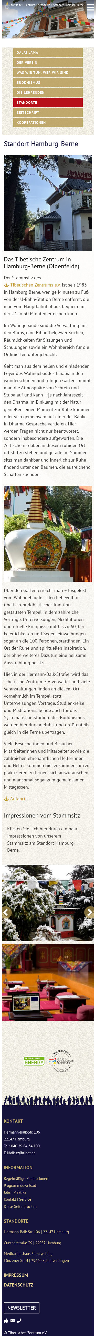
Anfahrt (17, 799)
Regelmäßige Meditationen (26, 1178)
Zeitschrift (28, 112)
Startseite (16, 5)
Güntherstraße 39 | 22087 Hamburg (32, 1242)
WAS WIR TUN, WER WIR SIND (43, 72)
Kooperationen (31, 122)
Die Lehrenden (31, 92)
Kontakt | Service (17, 1199)
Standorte (44, 5)
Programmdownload (20, 1185)
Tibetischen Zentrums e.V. (35, 285)
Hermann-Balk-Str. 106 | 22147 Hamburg (36, 1231)
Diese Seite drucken (20, 1206)
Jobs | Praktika (15, 1192)
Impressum (16, 1275)
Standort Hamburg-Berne (68, 5)
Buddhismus (28, 82)
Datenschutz (18, 1285)
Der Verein (27, 62)
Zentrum (30, 5)
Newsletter (21, 1308)
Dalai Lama (27, 52)
